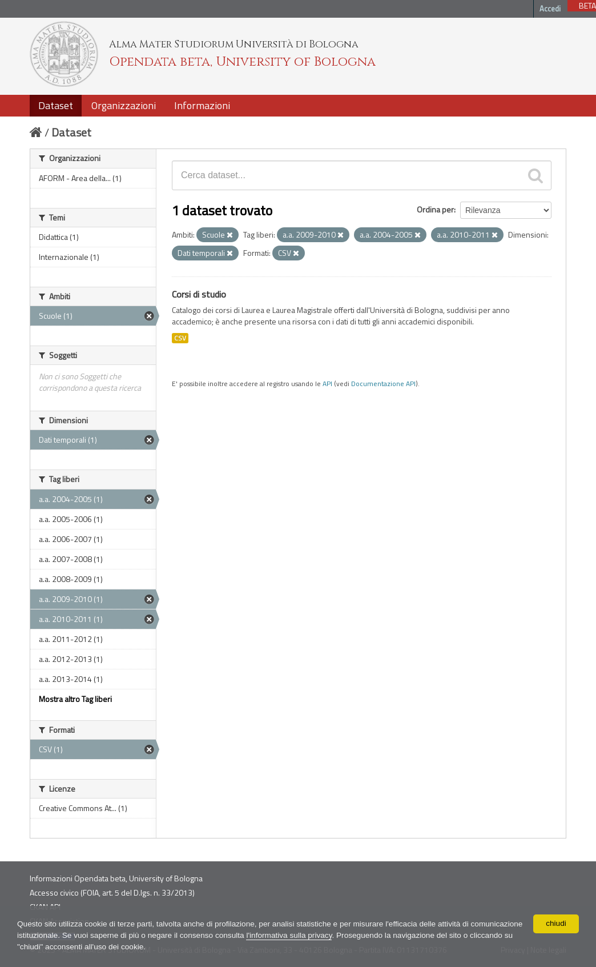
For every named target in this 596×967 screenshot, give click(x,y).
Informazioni (202, 105)
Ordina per (435, 209)
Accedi (550, 8)
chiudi (556, 923)
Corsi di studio (199, 294)
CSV (180, 338)
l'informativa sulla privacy (352, 935)
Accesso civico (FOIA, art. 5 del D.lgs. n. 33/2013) (112, 892)
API (327, 384)
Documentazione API (383, 384)
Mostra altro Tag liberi (75, 699)
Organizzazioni (123, 105)
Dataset (55, 105)
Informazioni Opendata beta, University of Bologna (116, 878)
